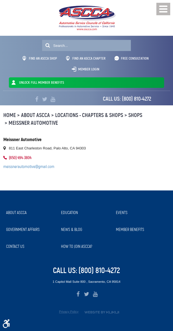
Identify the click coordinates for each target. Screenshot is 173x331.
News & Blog (71, 229)
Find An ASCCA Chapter (86, 58)
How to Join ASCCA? (76, 246)
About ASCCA (35, 115)
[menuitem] (30, 212)
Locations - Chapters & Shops (89, 115)
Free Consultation (135, 58)
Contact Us (15, 246)
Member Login (88, 69)
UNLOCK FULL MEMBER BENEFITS (41, 82)
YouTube (52, 99)
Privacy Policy (68, 311)
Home (9, 115)
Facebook (36, 99)
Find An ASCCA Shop (39, 58)
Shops (135, 115)
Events (122, 212)
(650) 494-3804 (20, 157)
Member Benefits (130, 229)
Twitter (44, 99)
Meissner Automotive (33, 122)
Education (69, 212)
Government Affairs (23, 229)
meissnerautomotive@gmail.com (28, 166)
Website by (101, 312)
